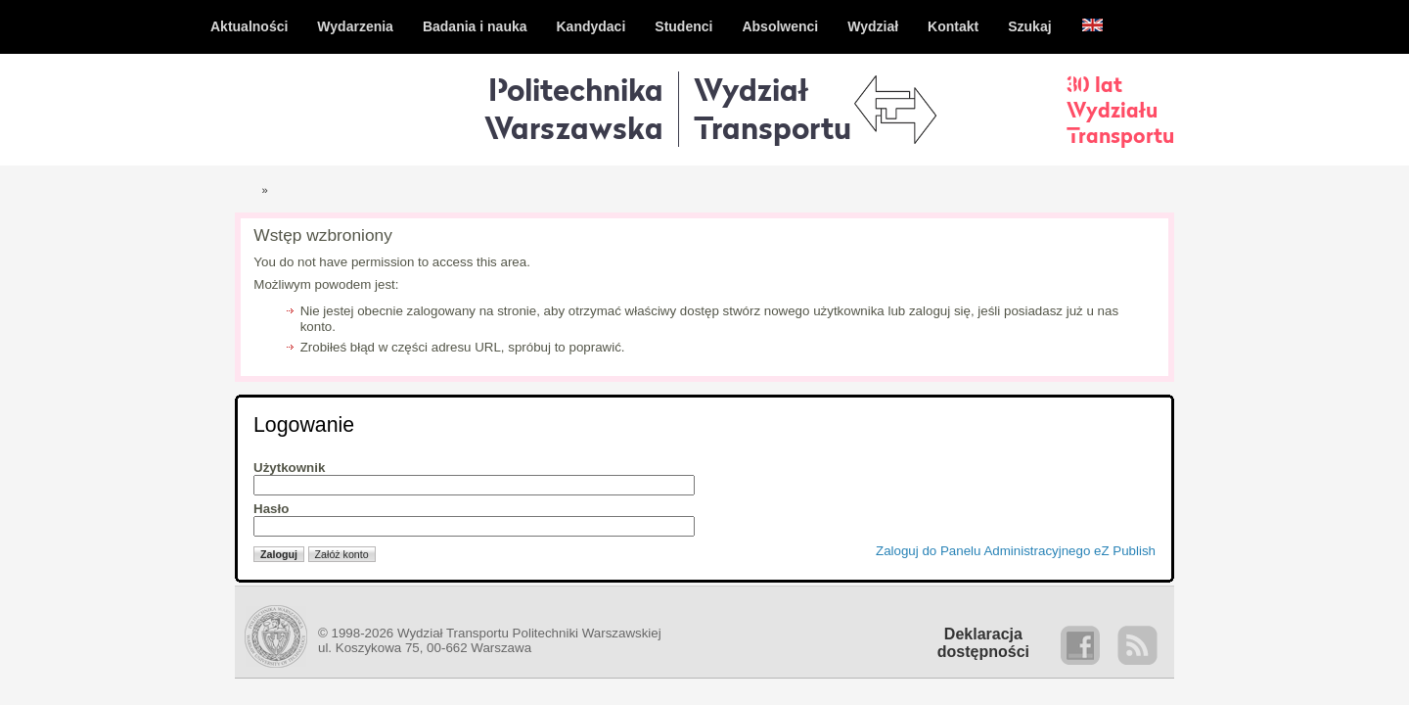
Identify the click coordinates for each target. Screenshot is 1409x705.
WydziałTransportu (772, 108)
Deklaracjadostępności (983, 643)
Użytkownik (289, 467)
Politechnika (573, 108)
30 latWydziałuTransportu (1120, 109)
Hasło (271, 508)
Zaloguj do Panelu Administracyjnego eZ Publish (1016, 550)
